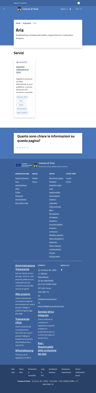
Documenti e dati (21, 203)
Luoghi (68, 178)
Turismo (52, 253)
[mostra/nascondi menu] (4, 9)
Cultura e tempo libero (55, 208)
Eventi (68, 181)
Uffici (17, 188)
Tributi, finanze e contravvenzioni (55, 247)
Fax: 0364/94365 (45, 280)
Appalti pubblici (54, 192)
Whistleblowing (24, 350)
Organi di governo (22, 178)
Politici (17, 192)
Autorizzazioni (54, 196)
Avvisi (34, 181)
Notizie (34, 178)
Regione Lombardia (20, 3)
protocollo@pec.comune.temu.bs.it (48, 305)
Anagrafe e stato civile (55, 187)
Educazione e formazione (54, 215)
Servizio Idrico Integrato (46, 313)
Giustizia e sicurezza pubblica (56, 222)
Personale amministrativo (21, 198)
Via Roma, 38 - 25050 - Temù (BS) (48, 269)
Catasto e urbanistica (53, 201)
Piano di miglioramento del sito (80, 372)
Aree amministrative (21, 183)
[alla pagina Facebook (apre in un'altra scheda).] (69, 8)
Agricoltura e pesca (56, 178)
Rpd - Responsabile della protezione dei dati (47, 348)
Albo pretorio (22, 294)
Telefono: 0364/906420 (43, 275)
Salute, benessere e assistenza (56, 240)
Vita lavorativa (54, 256)
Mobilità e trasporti (56, 235)
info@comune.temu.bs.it (47, 297)
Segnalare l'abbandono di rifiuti (22, 69)
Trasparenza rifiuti (22, 320)
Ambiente (23, 62)
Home (18, 23)
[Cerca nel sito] (81, 9)
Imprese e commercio (53, 230)
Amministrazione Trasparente (25, 267)
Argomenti (27, 23)
